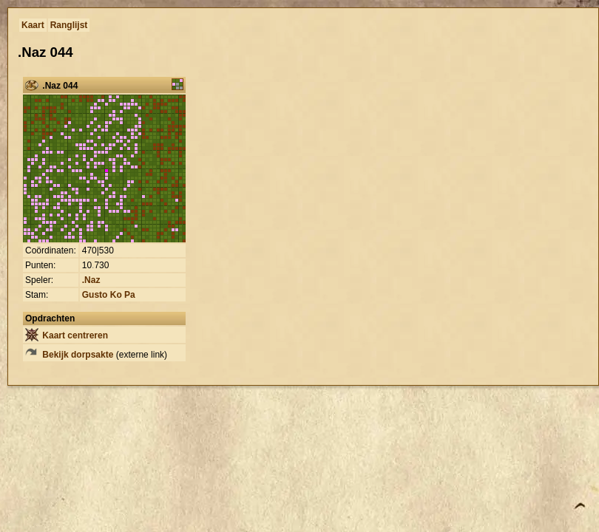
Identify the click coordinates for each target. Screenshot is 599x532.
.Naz (91, 280)
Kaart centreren (66, 335)
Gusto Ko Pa (108, 295)
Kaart (32, 25)
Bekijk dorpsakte (69, 354)
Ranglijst (69, 25)
